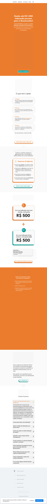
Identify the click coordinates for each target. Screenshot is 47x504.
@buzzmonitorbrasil (21, 475)
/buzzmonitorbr (20, 471)
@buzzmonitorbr (20, 479)
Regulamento (20, 1)
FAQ (33, 1)
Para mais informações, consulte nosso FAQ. (23, 132)
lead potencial (27, 118)
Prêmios (30, 1)
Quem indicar (15, 1)
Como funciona (25, 1)
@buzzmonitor (20, 483)
